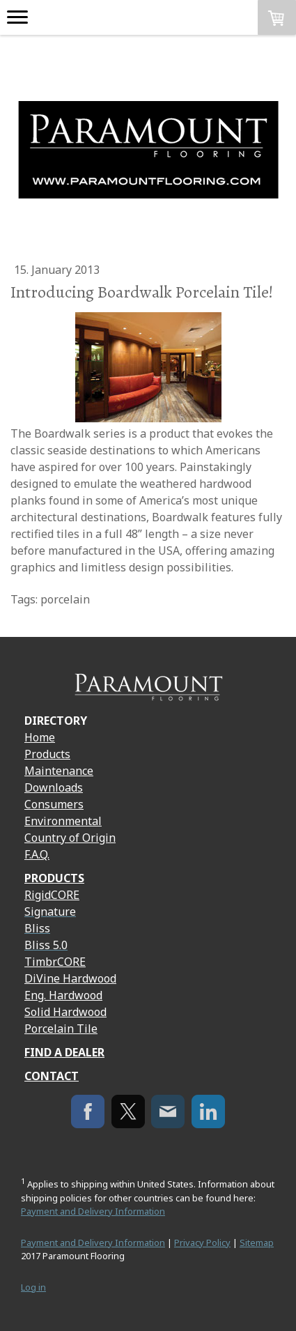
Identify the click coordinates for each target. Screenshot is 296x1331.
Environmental (63, 821)
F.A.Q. (36, 854)
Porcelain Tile (61, 1028)
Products (47, 754)
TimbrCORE (55, 961)
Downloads (53, 787)
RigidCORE (51, 894)
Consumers (54, 804)
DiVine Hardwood (70, 978)
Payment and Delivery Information (93, 1211)
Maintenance (58, 770)
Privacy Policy (202, 1242)
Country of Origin (70, 837)
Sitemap (257, 1242)
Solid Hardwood (65, 1012)
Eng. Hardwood (63, 995)
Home (39, 737)
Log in (33, 1287)
